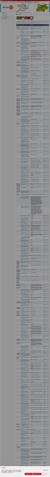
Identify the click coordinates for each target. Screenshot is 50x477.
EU (47, 470)
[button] (29, 474)
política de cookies (10, 472)
